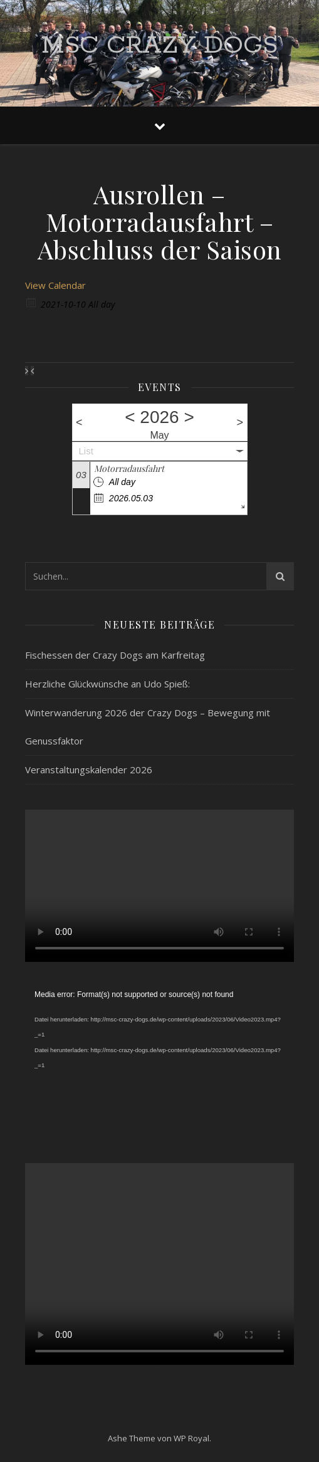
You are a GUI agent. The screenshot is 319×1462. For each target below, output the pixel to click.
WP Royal (191, 1438)
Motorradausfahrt (129, 468)
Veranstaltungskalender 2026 (88, 769)
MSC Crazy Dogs (159, 45)
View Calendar (55, 285)
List (86, 451)
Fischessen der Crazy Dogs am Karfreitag (115, 655)
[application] (159, 1062)
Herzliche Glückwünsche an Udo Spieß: (107, 683)
